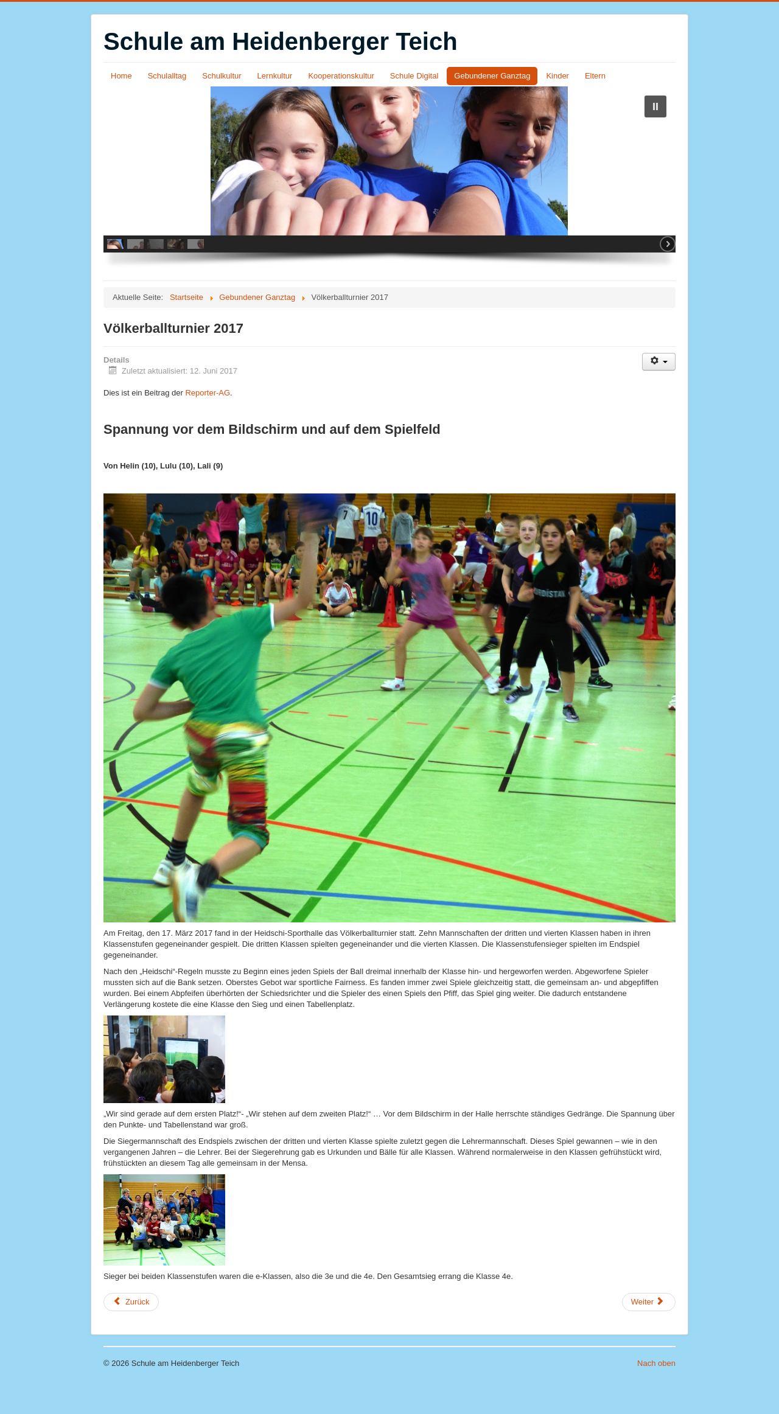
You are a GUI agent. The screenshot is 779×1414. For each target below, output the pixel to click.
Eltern (595, 75)
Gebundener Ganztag (492, 75)
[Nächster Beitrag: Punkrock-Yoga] (649, 1329)
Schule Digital (414, 75)
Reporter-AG (207, 420)
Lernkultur (275, 75)
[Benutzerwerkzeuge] (659, 389)
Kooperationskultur (341, 75)
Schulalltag (167, 75)
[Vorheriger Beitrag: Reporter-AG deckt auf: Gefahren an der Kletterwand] (131, 1329)
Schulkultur (221, 75)
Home (121, 75)
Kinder (557, 75)
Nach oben (656, 1390)
